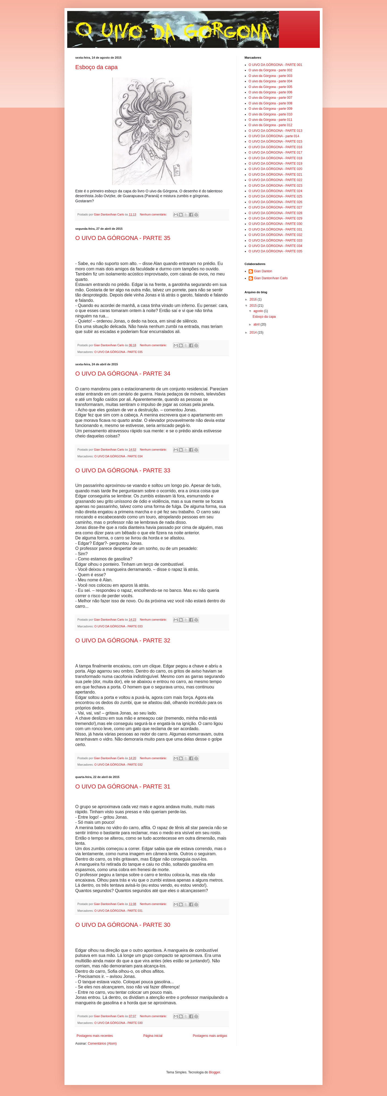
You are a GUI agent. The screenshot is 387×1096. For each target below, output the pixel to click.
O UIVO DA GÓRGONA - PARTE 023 (275, 186)
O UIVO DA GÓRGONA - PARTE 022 (275, 180)
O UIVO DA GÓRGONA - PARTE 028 (275, 213)
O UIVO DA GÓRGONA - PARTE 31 (122, 786)
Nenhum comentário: (153, 214)
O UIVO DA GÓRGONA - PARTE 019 (275, 163)
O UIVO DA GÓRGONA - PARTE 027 (275, 207)
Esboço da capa (96, 67)
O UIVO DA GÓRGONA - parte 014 (274, 136)
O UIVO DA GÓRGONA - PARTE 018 (275, 158)
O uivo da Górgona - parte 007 (270, 98)
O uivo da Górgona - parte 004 (270, 81)
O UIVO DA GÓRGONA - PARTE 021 (275, 174)
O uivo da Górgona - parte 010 (270, 114)
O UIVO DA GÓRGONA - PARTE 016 (275, 147)
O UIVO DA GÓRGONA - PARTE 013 (275, 131)
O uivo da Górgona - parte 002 (270, 70)
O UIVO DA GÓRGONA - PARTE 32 (122, 640)
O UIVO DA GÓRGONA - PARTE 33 (122, 470)
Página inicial (152, 1036)
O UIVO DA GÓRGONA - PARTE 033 (118, 626)
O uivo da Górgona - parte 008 (270, 103)
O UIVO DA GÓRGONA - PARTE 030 (118, 1022)
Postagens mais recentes (95, 1036)
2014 (254, 332)
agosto (258, 311)
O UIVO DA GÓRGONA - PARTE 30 (122, 924)
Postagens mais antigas (210, 1036)
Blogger (214, 1072)
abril (256, 324)
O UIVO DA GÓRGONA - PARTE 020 (275, 169)
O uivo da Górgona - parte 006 (270, 92)
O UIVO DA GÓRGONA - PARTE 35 (122, 238)
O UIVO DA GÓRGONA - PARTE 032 (118, 764)
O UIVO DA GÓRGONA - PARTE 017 (275, 152)
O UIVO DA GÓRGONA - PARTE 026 (275, 202)
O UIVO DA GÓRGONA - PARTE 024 (275, 191)
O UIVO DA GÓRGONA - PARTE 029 (275, 218)
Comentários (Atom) (102, 1043)
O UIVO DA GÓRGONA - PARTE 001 (275, 65)
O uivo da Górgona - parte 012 (270, 125)
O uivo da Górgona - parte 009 (270, 109)
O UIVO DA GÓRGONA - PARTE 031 (118, 910)
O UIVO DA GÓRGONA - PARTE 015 (275, 141)
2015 (254, 305)
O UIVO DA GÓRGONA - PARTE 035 (118, 351)
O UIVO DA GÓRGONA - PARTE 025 (275, 196)
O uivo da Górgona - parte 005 (270, 87)
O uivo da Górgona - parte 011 (270, 120)
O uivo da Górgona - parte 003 (270, 76)
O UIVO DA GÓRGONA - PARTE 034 (118, 456)
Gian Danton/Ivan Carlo (271, 278)
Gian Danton (263, 271)
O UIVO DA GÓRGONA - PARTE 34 (122, 373)
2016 (254, 299)
